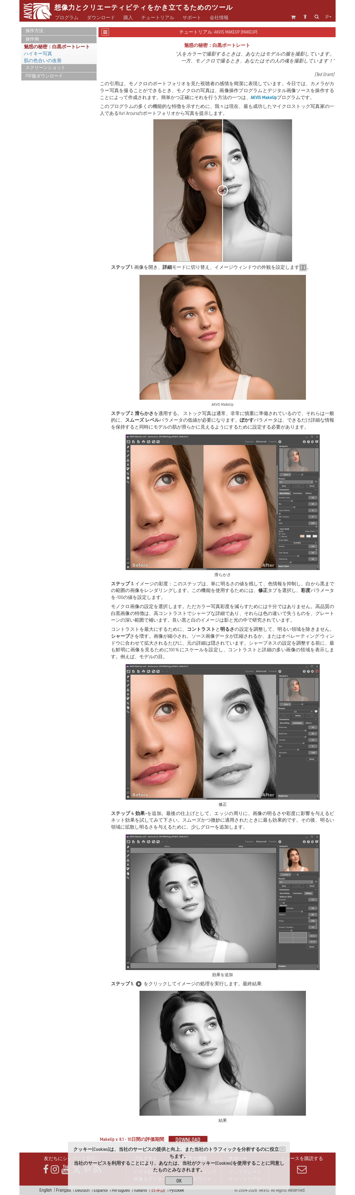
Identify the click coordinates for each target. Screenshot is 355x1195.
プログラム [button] (66, 18)
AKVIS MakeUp (264, 97)
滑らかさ (144, 413)
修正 (263, 590)
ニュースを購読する (302, 1165)
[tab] (59, 31)
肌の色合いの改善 (43, 61)
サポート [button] (191, 18)
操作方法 (34, 31)
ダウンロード (101, 18)
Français (63, 1190)
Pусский (176, 1190)
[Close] (282, 1149)
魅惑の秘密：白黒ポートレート (57, 47)
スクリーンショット (45, 67)
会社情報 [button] (219, 18)
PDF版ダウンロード (44, 76)
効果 (140, 813)
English (45, 1190)
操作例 (32, 39)
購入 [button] (128, 18)
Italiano (140, 1190)
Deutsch (82, 1190)
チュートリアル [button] (157, 18)
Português (121, 1190)
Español (101, 1190)
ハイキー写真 (38, 54)
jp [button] (328, 17)
